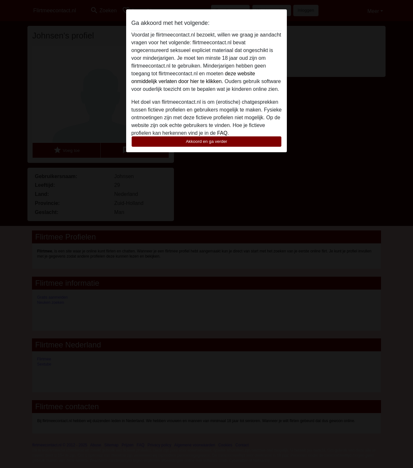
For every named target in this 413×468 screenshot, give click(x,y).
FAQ (222, 133)
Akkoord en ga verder (206, 141)
